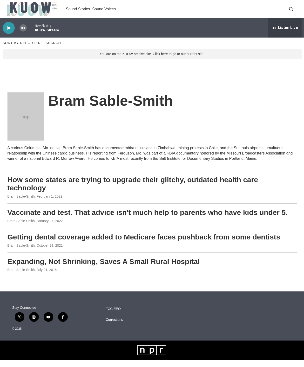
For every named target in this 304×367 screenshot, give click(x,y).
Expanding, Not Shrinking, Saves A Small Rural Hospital (103, 268)
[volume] (23, 35)
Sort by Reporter (22, 50)
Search (53, 50)
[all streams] (285, 35)
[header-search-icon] (293, 13)
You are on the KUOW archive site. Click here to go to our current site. (152, 61)
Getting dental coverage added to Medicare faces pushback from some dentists (143, 244)
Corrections (114, 327)
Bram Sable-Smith (21, 204)
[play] (9, 35)
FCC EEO (113, 316)
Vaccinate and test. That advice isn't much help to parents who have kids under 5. (147, 220)
